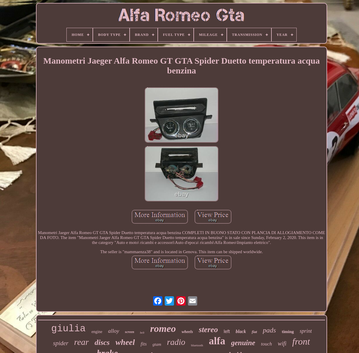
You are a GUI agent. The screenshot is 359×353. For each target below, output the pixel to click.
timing (288, 331)
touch (266, 344)
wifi (282, 343)
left (227, 331)
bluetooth (197, 345)
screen (129, 332)
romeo (163, 328)
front (301, 341)
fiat (254, 332)
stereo (208, 329)
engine (96, 332)
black (241, 331)
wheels (187, 332)
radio (176, 342)
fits (144, 344)
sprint (306, 331)
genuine (243, 343)
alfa (217, 341)
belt (142, 332)
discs (102, 342)
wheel (125, 342)
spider (60, 343)
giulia (68, 328)
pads (269, 330)
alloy (113, 331)
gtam (157, 344)
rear (81, 342)
